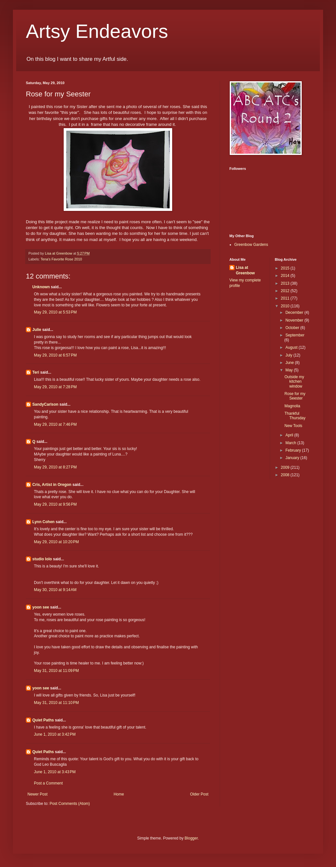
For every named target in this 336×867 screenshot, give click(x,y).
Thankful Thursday (294, 415)
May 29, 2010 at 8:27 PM (55, 467)
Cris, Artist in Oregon (51, 484)
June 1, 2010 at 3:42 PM (55, 734)
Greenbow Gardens (251, 244)
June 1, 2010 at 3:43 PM (55, 772)
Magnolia (292, 406)
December (294, 312)
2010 (285, 306)
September (294, 335)
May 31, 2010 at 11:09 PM (56, 670)
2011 (285, 298)
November (294, 320)
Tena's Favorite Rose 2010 (61, 259)
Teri (35, 372)
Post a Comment (48, 783)
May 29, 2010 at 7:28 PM (55, 387)
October (292, 327)
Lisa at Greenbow (245, 270)
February (293, 450)
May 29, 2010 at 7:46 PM (55, 424)
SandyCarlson (45, 404)
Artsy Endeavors (97, 31)
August (292, 347)
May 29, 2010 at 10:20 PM (56, 542)
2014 (285, 275)
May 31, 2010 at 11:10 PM (56, 702)
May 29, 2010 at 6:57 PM (55, 355)
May (289, 370)
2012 (285, 291)
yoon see (40, 607)
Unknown (41, 287)
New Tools (293, 425)
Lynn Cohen (43, 522)
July (289, 355)
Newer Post (37, 794)
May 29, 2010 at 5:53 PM (55, 312)
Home (119, 794)
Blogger (191, 838)
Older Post (199, 794)
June (290, 362)
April (289, 435)
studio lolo (42, 559)
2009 (285, 467)
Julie (36, 329)
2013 (285, 283)
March (291, 443)
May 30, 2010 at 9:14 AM (55, 589)
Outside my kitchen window (294, 382)
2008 (285, 475)
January (292, 457)
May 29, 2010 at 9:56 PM (55, 504)
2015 (285, 268)
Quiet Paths (43, 720)
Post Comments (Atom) (69, 803)
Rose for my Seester (294, 396)
